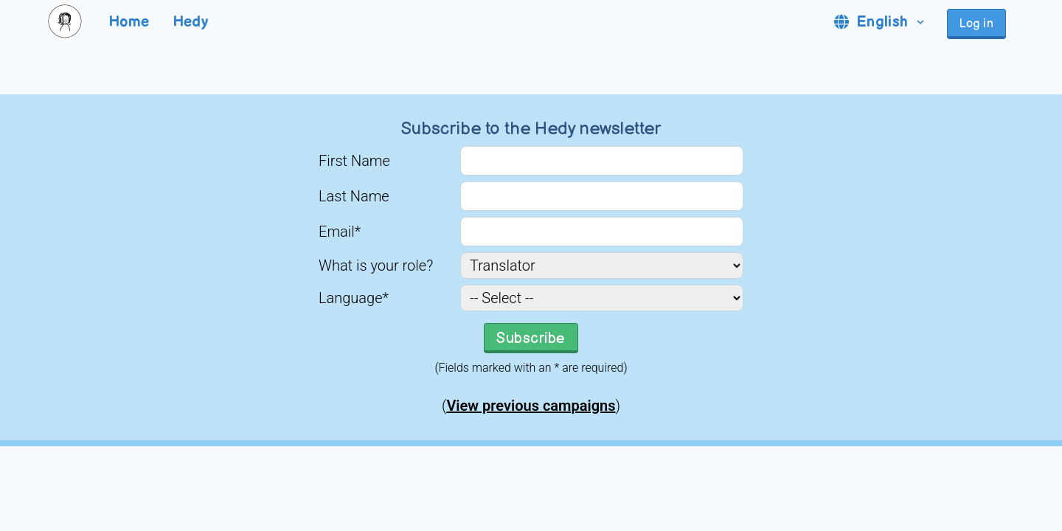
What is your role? (376, 265)
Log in (976, 24)
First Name (354, 161)
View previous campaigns (530, 405)
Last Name (354, 196)
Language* (354, 298)
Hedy (191, 22)
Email (340, 231)
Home (129, 22)
